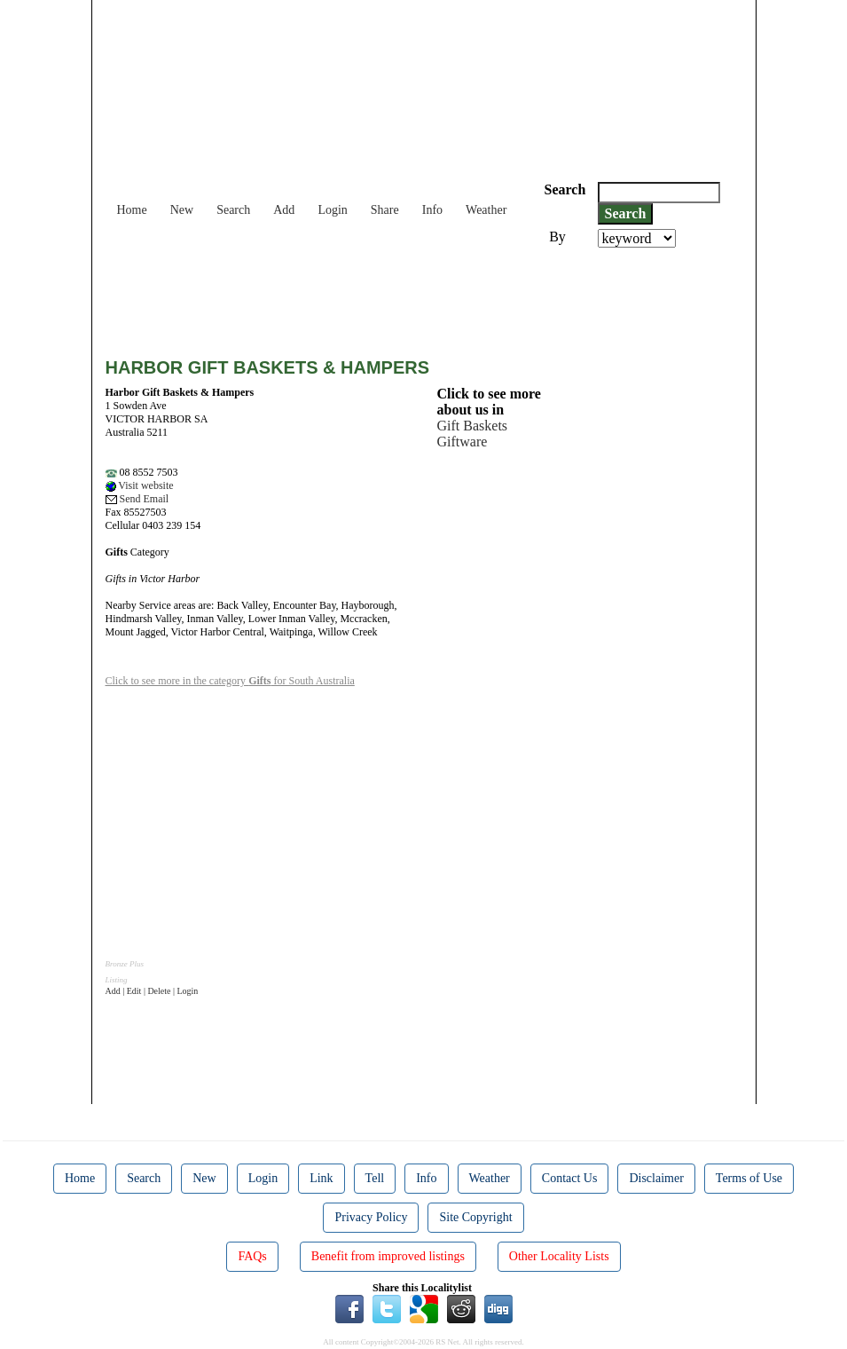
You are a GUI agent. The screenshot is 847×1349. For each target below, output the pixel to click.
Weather (486, 210)
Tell (375, 1178)
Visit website (140, 485)
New (181, 210)
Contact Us (570, 1178)
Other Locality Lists (559, 1256)
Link (321, 1178)
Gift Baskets (472, 425)
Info (432, 210)
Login (332, 210)
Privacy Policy (370, 1217)
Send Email (137, 499)
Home (132, 210)
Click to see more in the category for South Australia (230, 680)
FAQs (252, 1256)
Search (233, 210)
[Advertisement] (428, 296)
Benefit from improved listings (388, 1256)
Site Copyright (475, 1217)
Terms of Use (749, 1178)
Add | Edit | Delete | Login (152, 991)
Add (283, 210)
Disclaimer (656, 1178)
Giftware (462, 441)
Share (385, 210)
